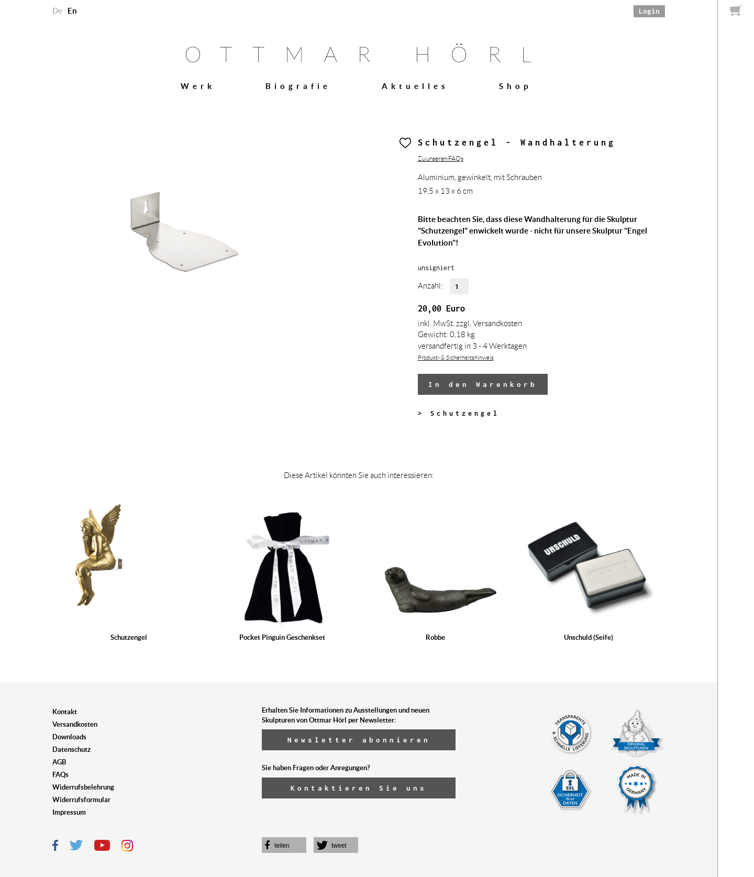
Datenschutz (71, 749)
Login (649, 11)
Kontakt (64, 712)
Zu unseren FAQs (440, 158)
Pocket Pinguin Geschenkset (282, 637)
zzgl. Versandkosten (489, 323)
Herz (405, 143)
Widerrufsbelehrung (83, 787)
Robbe (435, 637)
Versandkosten (74, 724)
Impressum (69, 812)
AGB (59, 762)
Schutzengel (128, 637)
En (72, 10)
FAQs (60, 775)
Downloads (69, 737)
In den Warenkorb (482, 384)
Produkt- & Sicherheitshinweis (456, 357)
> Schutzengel (459, 413)
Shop (515, 86)
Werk (198, 86)
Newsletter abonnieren (358, 740)
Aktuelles (415, 86)
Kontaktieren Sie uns (359, 788)
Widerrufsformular (81, 800)
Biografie (298, 86)
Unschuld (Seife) (588, 637)
